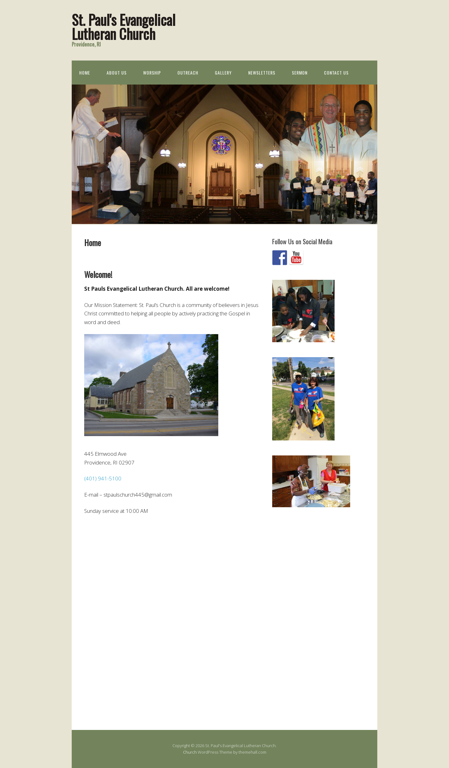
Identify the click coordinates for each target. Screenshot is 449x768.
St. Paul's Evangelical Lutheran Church (123, 26)
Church (190, 752)
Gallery (223, 72)
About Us (117, 72)
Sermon (299, 72)
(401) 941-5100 (102, 478)
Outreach (187, 72)
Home (84, 72)
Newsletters (261, 72)
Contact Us (336, 72)
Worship (152, 72)
